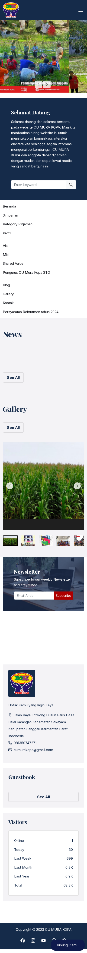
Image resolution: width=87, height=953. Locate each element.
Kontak (8, 303)
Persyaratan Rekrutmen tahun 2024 (30, 312)
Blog (6, 285)
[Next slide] (47, 84)
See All (13, 377)
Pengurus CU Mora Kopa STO (26, 272)
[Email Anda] (34, 595)
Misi (6, 254)
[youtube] (43, 941)
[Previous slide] (9, 485)
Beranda (9, 206)
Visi (5, 245)
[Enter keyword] (38, 184)
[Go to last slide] (38, 84)
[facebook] (23, 941)
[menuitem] (10, 540)
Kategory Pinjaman (17, 224)
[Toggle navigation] (80, 10)
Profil (7, 233)
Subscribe (63, 596)
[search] (71, 184)
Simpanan (10, 215)
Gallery (8, 294)
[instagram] (33, 941)
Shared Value (13, 263)
